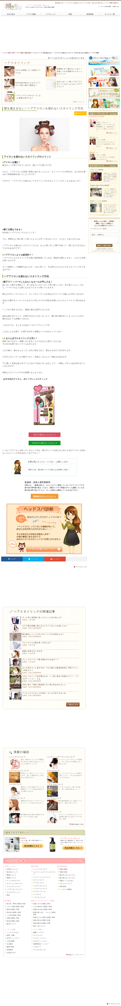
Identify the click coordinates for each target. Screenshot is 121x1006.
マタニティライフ (66, 883)
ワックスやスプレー (14, 881)
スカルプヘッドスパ (40, 941)
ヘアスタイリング (54, 812)
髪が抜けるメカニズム (67, 878)
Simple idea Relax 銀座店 (99, 185)
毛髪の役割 (63, 872)
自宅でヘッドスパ (13, 938)
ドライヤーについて (14, 886)
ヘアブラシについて (17, 798)
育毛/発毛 (63, 886)
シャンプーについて (17, 757)
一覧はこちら (78, 102)
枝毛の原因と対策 (13, 921)
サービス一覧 (110, 14)
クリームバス (38, 935)
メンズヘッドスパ (39, 938)
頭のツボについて (39, 926)
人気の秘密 (11, 941)
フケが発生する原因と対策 (42, 906)
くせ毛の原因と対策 (14, 915)
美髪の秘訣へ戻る (76, 824)
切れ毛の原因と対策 (14, 912)
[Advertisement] (60, 34)
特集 (70, 14)
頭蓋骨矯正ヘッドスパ (41, 944)
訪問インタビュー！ (103, 122)
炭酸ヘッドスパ (38, 932)
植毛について (11, 924)
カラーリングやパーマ (14, 883)
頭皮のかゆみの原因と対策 (42, 909)
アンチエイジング (54, 798)
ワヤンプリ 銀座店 (96, 170)
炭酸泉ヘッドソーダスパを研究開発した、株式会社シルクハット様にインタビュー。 (105, 128)
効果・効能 (11, 935)
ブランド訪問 (101, 140)
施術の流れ (11, 947)
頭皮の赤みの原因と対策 (41, 920)
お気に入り (80, 113)
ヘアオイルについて (55, 784)
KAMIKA (23, 838)
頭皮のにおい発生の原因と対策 (44, 917)
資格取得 (10, 950)
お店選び (10, 944)
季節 (8, 895)
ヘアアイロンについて (14, 889)
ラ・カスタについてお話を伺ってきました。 (105, 158)
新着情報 (90, 14)
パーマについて (15, 784)
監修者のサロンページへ (44, 496)
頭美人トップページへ (75, 955)
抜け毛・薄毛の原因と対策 (16, 904)
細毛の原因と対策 (13, 909)
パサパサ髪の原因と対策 (15, 906)
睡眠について (11, 875)
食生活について (12, 872)
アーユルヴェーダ (39, 950)
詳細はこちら (112, 133)
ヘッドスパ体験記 (66, 889)
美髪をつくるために (67, 881)
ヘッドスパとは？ (13, 932)
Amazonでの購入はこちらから (44, 443)
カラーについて (53, 771)
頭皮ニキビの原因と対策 (41, 904)
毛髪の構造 (63, 869)
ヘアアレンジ (50, 14)
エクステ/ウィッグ (13, 892)
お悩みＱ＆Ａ (11, 952)
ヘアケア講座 (31, 14)
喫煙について (11, 878)
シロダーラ (37, 947)
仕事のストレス (12, 869)
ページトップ (80, 567)
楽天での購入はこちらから (45, 435)
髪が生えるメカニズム (67, 875)
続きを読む (107, 181)
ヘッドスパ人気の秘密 (104, 6)
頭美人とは (116, 6)
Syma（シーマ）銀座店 (98, 201)
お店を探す (11, 14)
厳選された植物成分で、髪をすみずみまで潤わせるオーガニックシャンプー (71, 842)
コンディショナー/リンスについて (61, 757)
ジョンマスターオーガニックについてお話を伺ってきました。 (105, 144)
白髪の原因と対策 (13, 918)
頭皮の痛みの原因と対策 (41, 923)
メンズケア (13, 812)
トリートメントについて (19, 771)
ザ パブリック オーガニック (70, 838)
